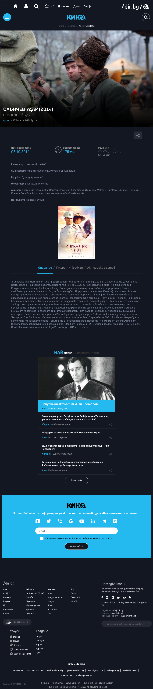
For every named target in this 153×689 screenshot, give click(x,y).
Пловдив (40, 640)
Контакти (57, 682)
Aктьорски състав (101, 268)
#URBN (74, 601)
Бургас (39, 648)
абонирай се (76, 546)
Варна (39, 644)
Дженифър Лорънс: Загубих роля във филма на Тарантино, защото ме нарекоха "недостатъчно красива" (75, 418)
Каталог (71, 26)
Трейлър (77, 268)
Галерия (61, 268)
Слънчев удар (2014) (86, 26)
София (39, 636)
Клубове (52, 609)
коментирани (88, 353)
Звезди (45, 424)
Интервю (46, 453)
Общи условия (73, 682)
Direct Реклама (21, 649)
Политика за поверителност (98, 682)
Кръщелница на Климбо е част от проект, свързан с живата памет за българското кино (72, 464)
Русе (38, 652)
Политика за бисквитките (62, 686)
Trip (72, 589)
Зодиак (52, 601)
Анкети (30, 589)
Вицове (29, 597)
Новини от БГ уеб (35, 593)
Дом (50, 593)
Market (16, 637)
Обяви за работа (22, 653)
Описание (45, 268)
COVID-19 (75, 597)
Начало (61, 26)
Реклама (45, 682)
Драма (6, 120)
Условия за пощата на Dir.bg (92, 686)
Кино (44, 437)
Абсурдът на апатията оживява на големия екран (71, 432)
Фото (74, 593)
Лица (44, 408)
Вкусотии (31, 601)
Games (51, 589)
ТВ (49, 613)
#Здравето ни (55, 597)
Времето (30, 609)
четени (70, 353)
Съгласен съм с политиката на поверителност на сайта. (79, 538)
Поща (16, 641)
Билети (17, 645)
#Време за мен (33, 605)
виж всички (76, 480)
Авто (6, 613)
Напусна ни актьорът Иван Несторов (70, 404)
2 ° (49, 6)
